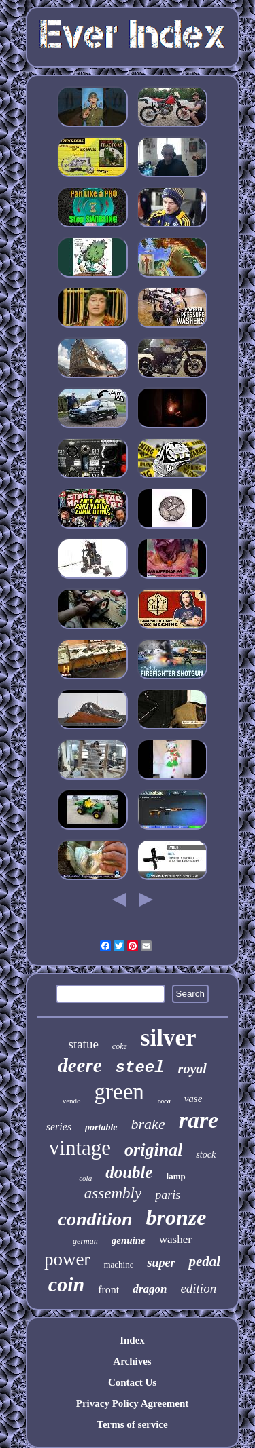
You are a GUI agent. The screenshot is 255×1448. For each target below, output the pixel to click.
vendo (72, 1101)
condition (95, 1219)
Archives (132, 1361)
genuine (129, 1240)
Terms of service (132, 1424)
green (119, 1092)
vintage (80, 1148)
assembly (112, 1193)
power (67, 1259)
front (108, 1289)
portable (101, 1127)
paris (167, 1195)
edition (198, 1288)
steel (140, 1068)
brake (148, 1124)
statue (84, 1044)
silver (169, 1038)
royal (192, 1068)
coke (119, 1046)
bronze (176, 1217)
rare (199, 1119)
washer (175, 1239)
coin (66, 1284)
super (161, 1263)
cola (85, 1178)
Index (132, 1340)
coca (164, 1101)
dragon (150, 1288)
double (128, 1172)
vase (193, 1098)
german (85, 1241)
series (58, 1126)
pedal (204, 1261)
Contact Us (132, 1382)
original (153, 1150)
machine (118, 1264)
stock (206, 1154)
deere (79, 1065)
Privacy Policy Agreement (132, 1403)
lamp (176, 1176)
